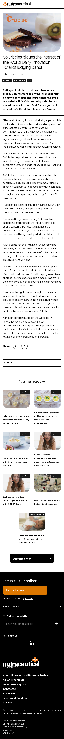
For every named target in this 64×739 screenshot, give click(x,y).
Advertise (9, 693)
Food (29, 80)
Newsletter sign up (14, 684)
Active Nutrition (19, 80)
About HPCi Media (13, 680)
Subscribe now (22, 558)
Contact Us (9, 689)
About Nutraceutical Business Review (25, 675)
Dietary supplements (37, 514)
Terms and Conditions (16, 698)
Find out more (11, 607)
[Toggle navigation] (60, 4)
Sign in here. (28, 598)
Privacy (7, 702)
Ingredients (7, 80)
